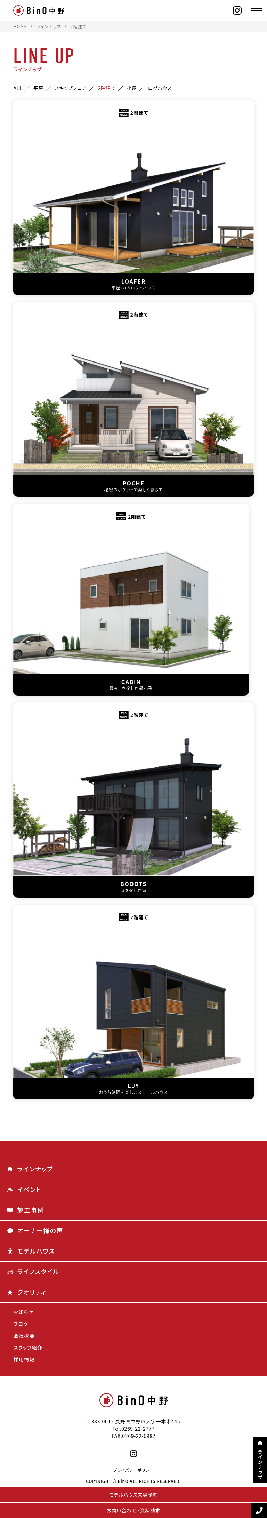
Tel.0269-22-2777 (133, 1428)
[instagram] (237, 10)
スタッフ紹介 (27, 1347)
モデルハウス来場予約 (133, 1494)
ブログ (20, 1323)
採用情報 (24, 1359)
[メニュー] (256, 10)
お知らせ (23, 1312)
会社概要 (24, 1335)
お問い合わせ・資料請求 (134, 1510)
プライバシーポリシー (133, 1470)
